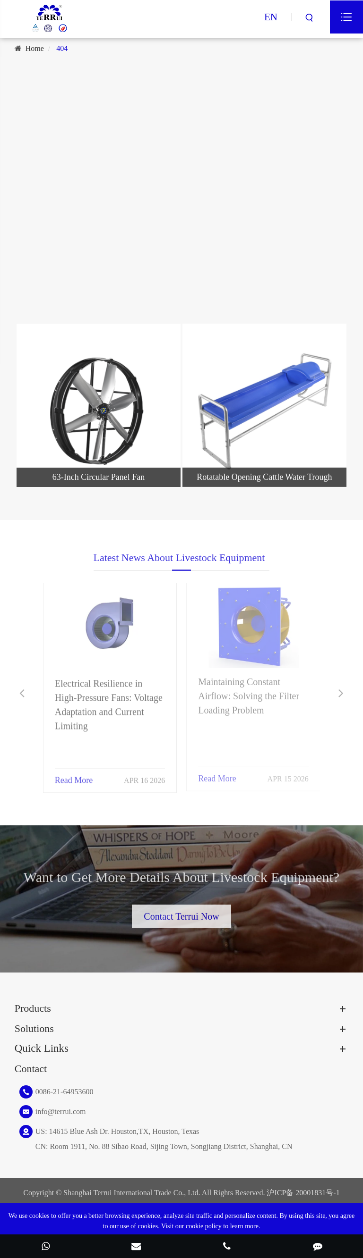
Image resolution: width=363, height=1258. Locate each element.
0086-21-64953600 (64, 1092)
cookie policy (204, 1226)
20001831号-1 (317, 1193)
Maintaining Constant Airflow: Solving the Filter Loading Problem (248, 691)
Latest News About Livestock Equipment (179, 561)
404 (62, 48)
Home (35, 48)
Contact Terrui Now (181, 913)
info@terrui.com (60, 1111)
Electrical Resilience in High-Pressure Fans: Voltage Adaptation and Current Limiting (109, 700)
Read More (74, 775)
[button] (22, 693)
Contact (31, 1068)
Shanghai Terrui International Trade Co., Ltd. (131, 1193)
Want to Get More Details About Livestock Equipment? (181, 880)
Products (33, 1008)
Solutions (34, 1028)
